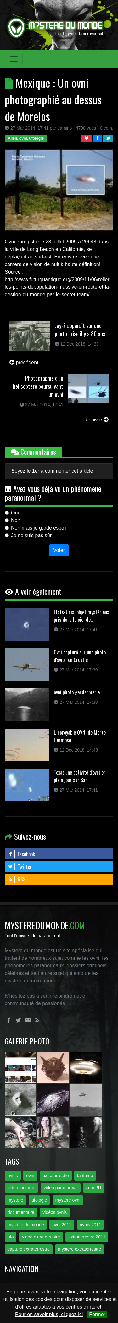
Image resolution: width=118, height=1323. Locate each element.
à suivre (97, 419)
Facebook (21, 854)
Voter (59, 550)
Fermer (97, 1314)
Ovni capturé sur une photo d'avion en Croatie (80, 656)
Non (15, 520)
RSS (16, 879)
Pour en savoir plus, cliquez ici (49, 1314)
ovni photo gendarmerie (77, 692)
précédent (23, 362)
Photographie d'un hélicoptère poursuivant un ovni (38, 386)
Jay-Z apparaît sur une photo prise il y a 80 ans (80, 329)
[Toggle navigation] (14, 59)
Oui (15, 512)
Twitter (20, 866)
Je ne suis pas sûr (31, 535)
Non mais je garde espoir (39, 528)
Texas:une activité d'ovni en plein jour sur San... (80, 776)
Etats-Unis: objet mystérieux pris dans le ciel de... (81, 615)
